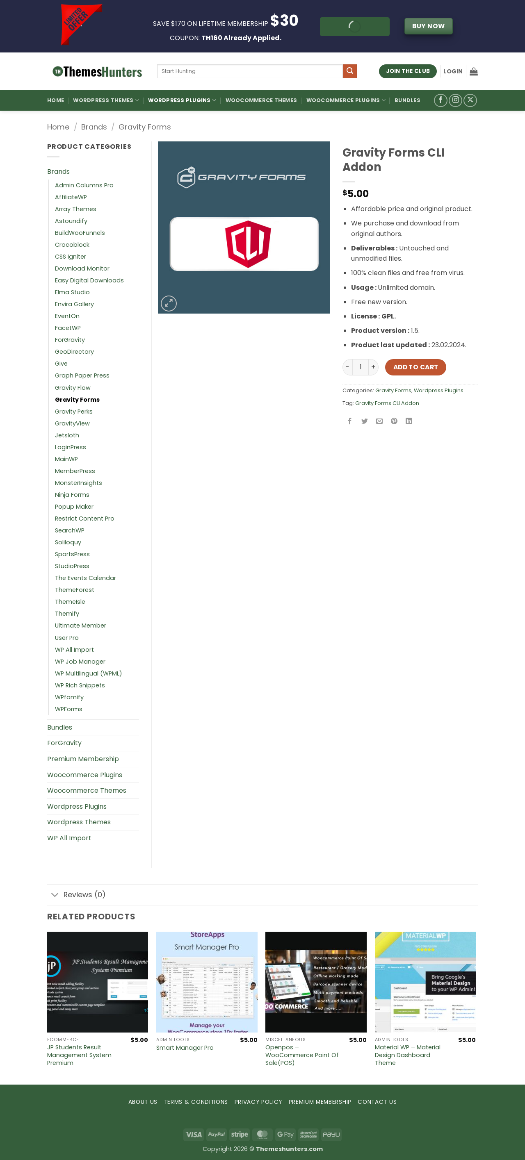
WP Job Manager (80, 661)
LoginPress (70, 447)
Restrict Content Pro (84, 518)
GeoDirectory (74, 352)
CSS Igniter (70, 256)
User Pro (67, 638)
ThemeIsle (70, 602)
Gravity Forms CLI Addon (387, 403)
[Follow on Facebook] (440, 100)
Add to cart (415, 367)
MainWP (66, 459)
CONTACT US (377, 1102)
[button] (453, 71)
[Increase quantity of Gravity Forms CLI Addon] (374, 367)
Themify (67, 614)
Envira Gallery (74, 304)
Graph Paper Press (82, 375)
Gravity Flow (73, 388)
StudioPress (72, 566)
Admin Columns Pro (84, 185)
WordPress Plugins (182, 100)
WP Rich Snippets (80, 685)
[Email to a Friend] (379, 421)
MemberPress (75, 471)
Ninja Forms (72, 495)
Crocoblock (72, 245)
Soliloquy (68, 542)
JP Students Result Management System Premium (79, 1055)
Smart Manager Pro (185, 1048)
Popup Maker (74, 507)
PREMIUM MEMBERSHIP (320, 1102)
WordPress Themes (106, 100)
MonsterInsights (78, 483)
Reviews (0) (76, 896)
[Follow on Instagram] (455, 100)
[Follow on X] (470, 100)
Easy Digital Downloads (89, 280)
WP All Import (74, 650)
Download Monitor (82, 268)
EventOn (67, 316)
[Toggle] (55, 896)
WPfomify (69, 697)
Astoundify (71, 221)
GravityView (72, 423)
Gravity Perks (74, 411)
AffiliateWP (71, 197)
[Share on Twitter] (365, 421)
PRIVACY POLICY (259, 1102)
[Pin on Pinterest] (394, 421)
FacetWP (68, 328)
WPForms (68, 709)
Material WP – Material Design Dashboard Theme (408, 1055)
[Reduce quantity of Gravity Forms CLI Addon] (347, 367)
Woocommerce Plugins (346, 100)
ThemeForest (74, 590)
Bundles (407, 100)
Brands (94, 127)
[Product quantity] (360, 367)
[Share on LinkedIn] (409, 421)
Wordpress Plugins (438, 390)
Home (55, 100)
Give (61, 363)
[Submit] (350, 71)
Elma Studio (72, 292)
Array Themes (75, 209)
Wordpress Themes (79, 822)
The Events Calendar (85, 578)
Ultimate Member (80, 625)
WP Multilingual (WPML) (88, 673)
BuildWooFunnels (80, 233)
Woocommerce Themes (261, 100)
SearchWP (69, 530)
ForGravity (70, 340)
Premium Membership (83, 759)
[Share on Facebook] (350, 421)
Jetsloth (67, 435)
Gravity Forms (145, 127)
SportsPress (72, 554)
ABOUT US (143, 1102)
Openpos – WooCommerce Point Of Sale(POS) (302, 1055)
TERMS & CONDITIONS (196, 1102)
